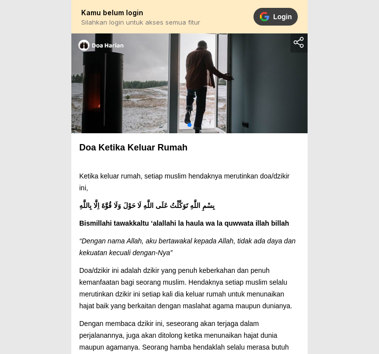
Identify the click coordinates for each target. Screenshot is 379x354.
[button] (189, 125)
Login (275, 17)
